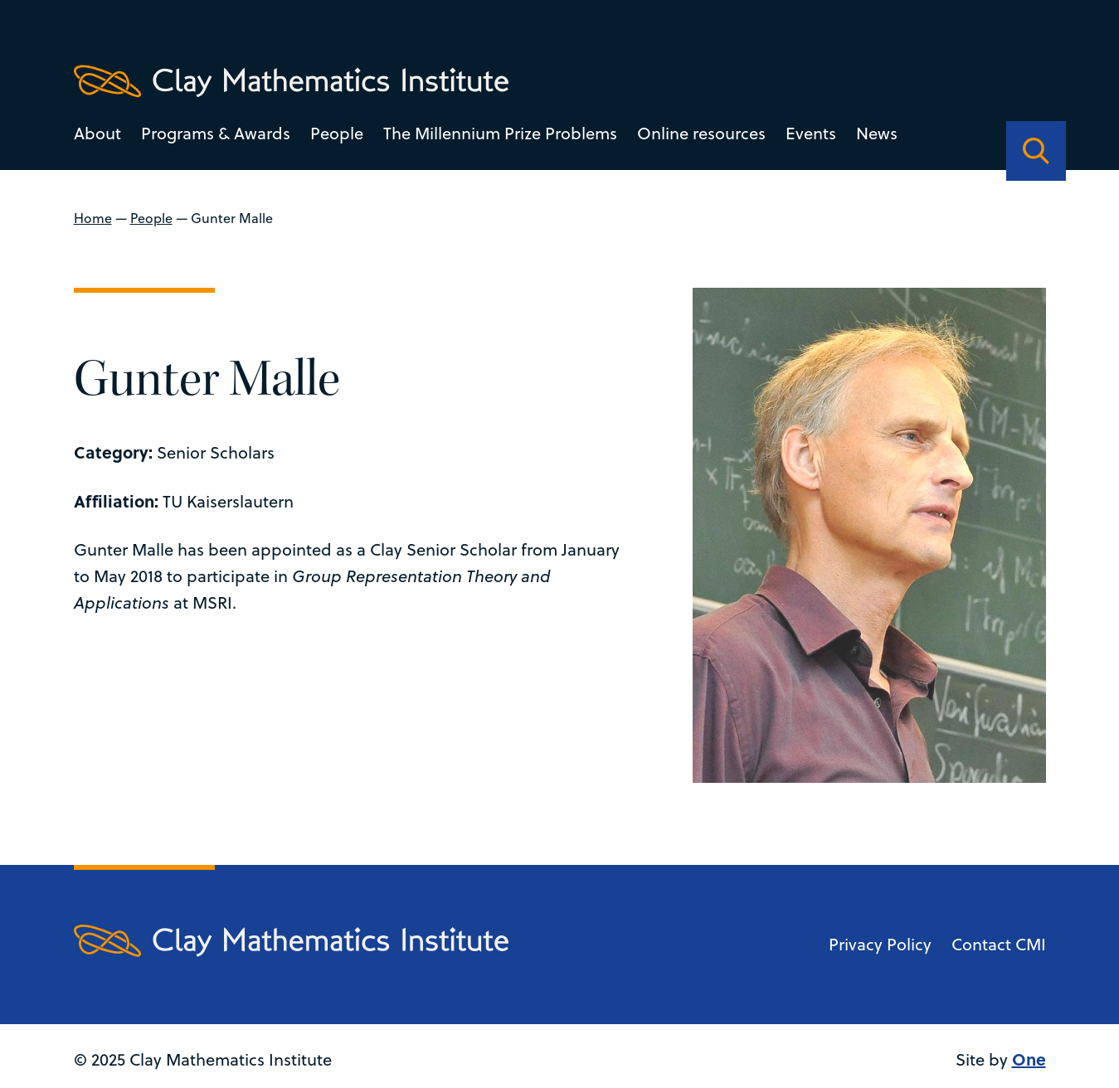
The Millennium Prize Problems (500, 133)
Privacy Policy (879, 944)
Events (811, 133)
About (97, 133)
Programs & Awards (215, 133)
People (336, 133)
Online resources (701, 133)
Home (93, 218)
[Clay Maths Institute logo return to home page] (291, 81)
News (877, 133)
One (1028, 1059)
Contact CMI (998, 944)
